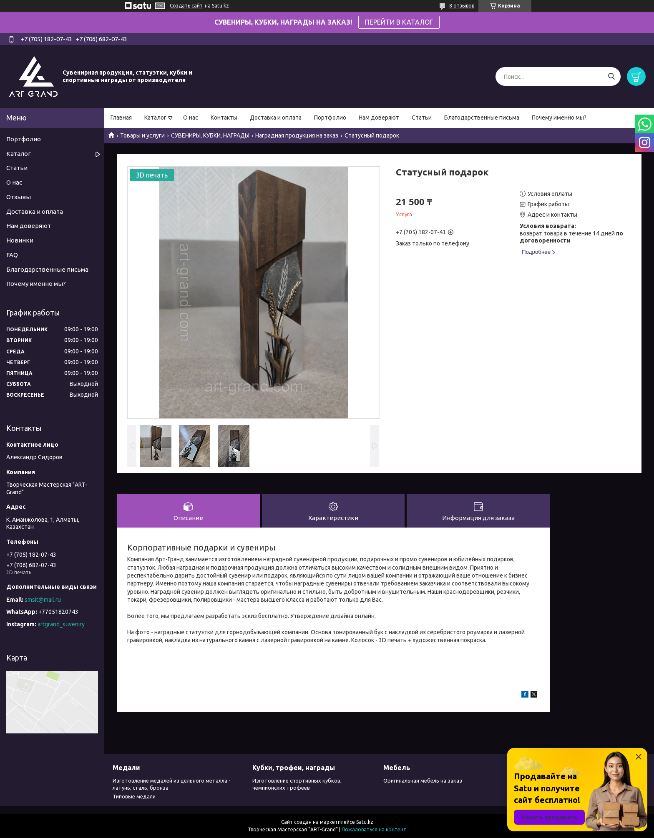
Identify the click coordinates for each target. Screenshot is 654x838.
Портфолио (330, 117)
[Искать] (611, 76)
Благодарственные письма (481, 117)
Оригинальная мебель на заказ (422, 781)
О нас (190, 117)
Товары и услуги (142, 135)
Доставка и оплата (276, 117)
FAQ (12, 254)
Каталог (155, 117)
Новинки (19, 240)
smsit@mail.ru (43, 599)
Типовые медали (134, 797)
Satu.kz (364, 822)
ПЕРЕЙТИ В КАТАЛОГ (399, 22)
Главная (121, 117)
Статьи (422, 117)
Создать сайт (186, 5)
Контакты (224, 117)
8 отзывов (461, 5)
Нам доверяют (379, 117)
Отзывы (18, 196)
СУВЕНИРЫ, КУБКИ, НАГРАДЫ (210, 135)
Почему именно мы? (559, 117)
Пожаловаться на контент (374, 830)
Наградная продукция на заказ (296, 135)
